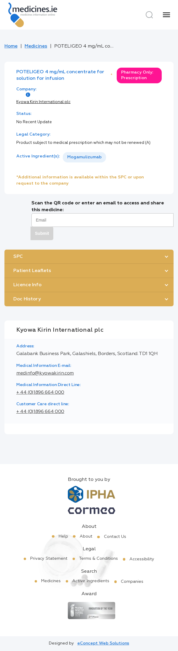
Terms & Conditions (98, 558)
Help (63, 536)
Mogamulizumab (84, 157)
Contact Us (115, 537)
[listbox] (84, 157)
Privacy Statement (49, 558)
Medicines (36, 46)
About (86, 536)
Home (10, 46)
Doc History (27, 299)
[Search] (149, 15)
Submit (42, 233)
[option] (84, 157)
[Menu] (166, 15)
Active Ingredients (90, 581)
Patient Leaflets (32, 270)
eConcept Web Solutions (103, 643)
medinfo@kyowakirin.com (45, 373)
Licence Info (27, 285)
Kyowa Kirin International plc (43, 102)
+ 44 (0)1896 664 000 (40, 392)
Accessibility (141, 559)
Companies (132, 582)
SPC (18, 256)
